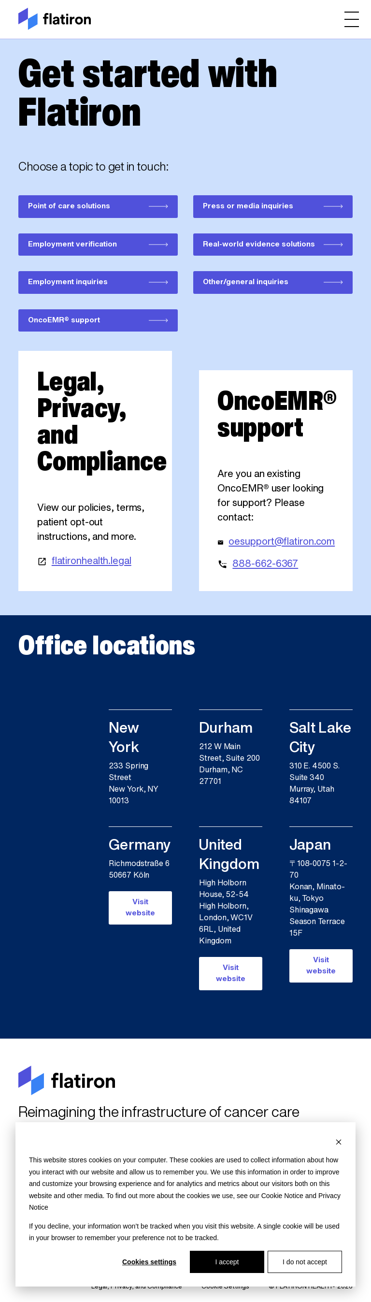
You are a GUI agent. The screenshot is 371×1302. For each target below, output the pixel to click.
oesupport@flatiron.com (281, 542)
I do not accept (305, 1262)
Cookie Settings (225, 1287)
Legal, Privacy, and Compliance (136, 1287)
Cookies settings (149, 1262)
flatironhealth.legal (91, 561)
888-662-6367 (265, 564)
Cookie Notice (282, 1196)
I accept (227, 1262)
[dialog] (185, 1204)
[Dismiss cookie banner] (338, 1142)
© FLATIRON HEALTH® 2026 (311, 1287)
